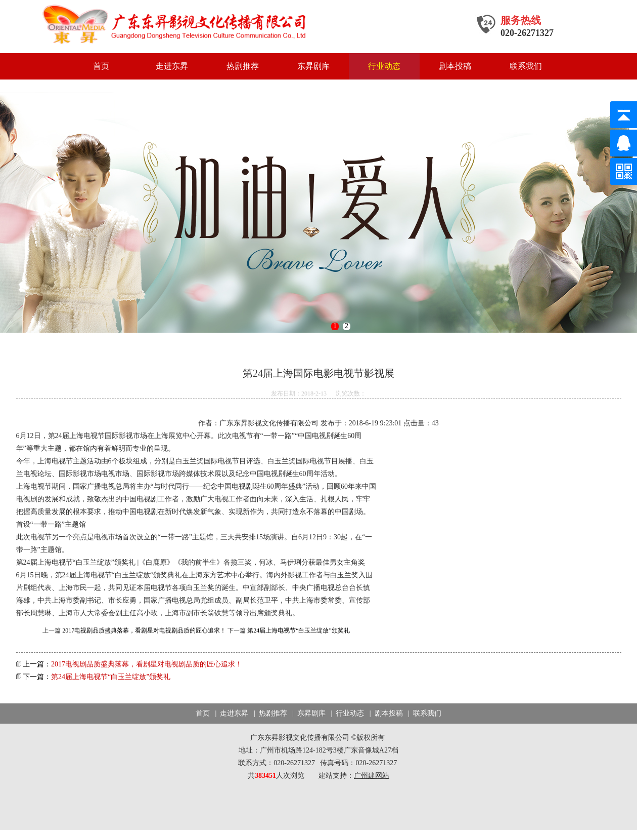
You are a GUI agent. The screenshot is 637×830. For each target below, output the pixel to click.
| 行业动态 (347, 713)
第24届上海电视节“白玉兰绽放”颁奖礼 (298, 630)
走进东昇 (172, 66)
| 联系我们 (422, 713)
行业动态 (384, 66)
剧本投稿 (455, 66)
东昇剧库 (313, 66)
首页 (101, 66)
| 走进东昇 (231, 713)
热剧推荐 (242, 66)
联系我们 (526, 66)
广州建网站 (371, 775)
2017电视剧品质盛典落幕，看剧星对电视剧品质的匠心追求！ (144, 630)
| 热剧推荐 (269, 713)
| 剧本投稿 (385, 713)
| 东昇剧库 (308, 713)
